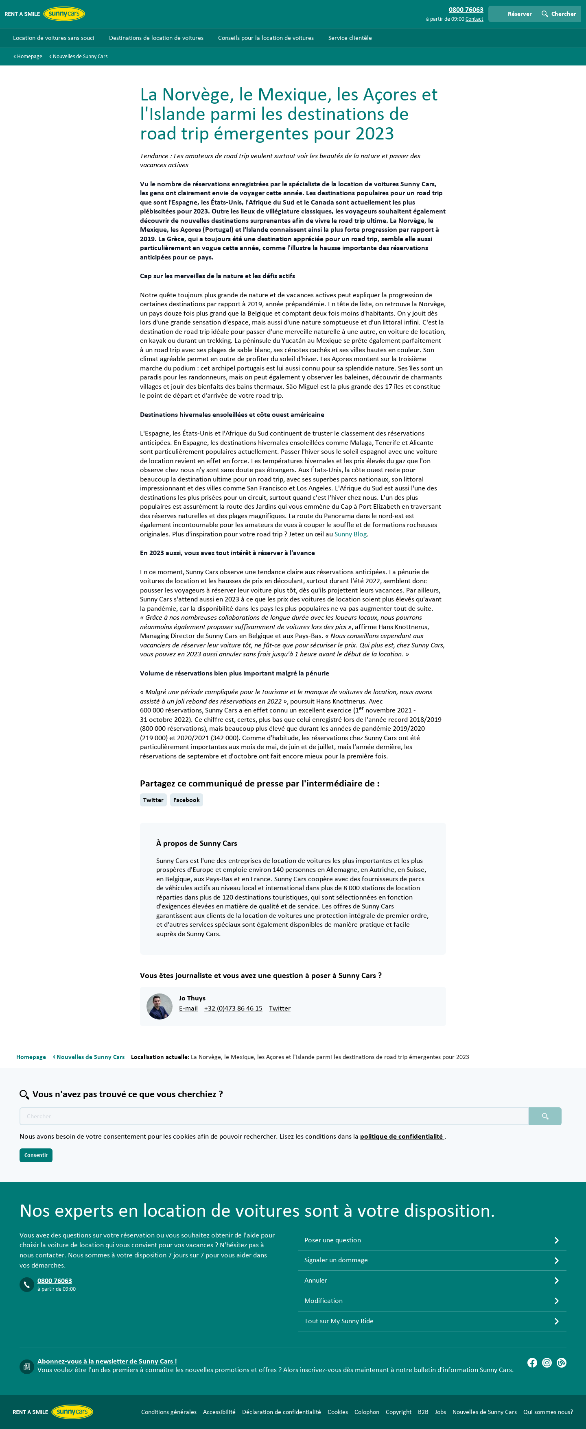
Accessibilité (219, 1412)
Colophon (366, 1412)
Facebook (186, 800)
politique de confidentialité (402, 1136)
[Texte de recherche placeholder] (274, 1116)
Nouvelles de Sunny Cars (485, 1412)
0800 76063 (54, 1281)
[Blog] (561, 1363)
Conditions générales (169, 1412)
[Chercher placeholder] (545, 1116)
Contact (474, 19)
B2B (423, 1412)
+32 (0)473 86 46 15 (233, 1008)
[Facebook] (532, 1363)
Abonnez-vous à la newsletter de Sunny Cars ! (107, 1361)
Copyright (398, 1412)
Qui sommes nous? (548, 1412)
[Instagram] (547, 1363)
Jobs (440, 1412)
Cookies (338, 1412)
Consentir (36, 1155)
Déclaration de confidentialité (281, 1412)
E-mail (188, 1008)
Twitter (153, 800)
